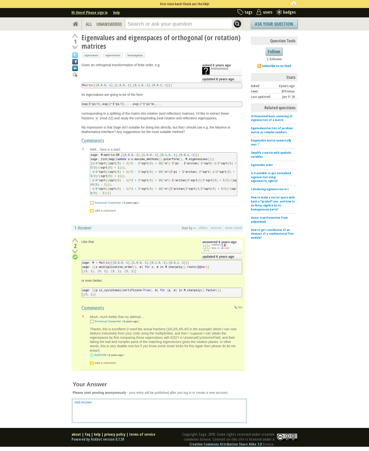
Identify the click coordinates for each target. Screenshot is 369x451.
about (76, 434)
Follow (274, 51)
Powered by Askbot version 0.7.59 (98, 439)
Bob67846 (100, 355)
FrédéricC (216, 245)
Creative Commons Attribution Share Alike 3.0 (225, 444)
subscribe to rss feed (276, 66)
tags (249, 12)
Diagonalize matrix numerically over (271, 142)
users (268, 12)
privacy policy (114, 434)
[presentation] (258, 144)
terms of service (142, 434)
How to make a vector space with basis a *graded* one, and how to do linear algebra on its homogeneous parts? (273, 203)
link (240, 307)
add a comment (105, 210)
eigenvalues (91, 55)
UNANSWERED (109, 24)
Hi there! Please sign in (90, 12)
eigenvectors (113, 55)
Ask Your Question (274, 24)
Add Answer (83, 402)
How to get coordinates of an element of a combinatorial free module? (272, 234)
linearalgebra (135, 55)
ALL (89, 24)
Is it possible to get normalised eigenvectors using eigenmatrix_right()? (271, 177)
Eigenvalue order (262, 165)
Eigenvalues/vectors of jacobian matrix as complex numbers (272, 130)
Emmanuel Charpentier (108, 202)
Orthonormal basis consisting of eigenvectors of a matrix (272, 118)
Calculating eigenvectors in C (270, 189)
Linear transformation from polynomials (269, 219)
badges (289, 12)
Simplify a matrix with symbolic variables (271, 154)
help (116, 12)
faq (87, 434)
